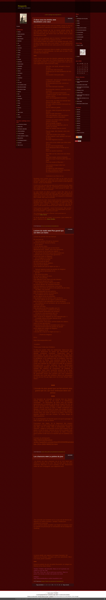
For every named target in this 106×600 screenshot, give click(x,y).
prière (19, 105)
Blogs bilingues (20, 38)
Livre (19, 80)
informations (20, 73)
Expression (20, 61)
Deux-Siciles (51, 219)
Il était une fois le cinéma (81, 27)
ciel (18, 43)
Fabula (78, 25)
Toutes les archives (80, 132)
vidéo (19, 114)
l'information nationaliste (22, 128)
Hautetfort (56, 592)
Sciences (19, 107)
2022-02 (78, 125)
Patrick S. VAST (80, 45)
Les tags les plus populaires (64, 594)
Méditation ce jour (80, 90)
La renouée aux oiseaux (22, 124)
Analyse (19, 31)
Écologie (19, 59)
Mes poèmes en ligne (22, 89)
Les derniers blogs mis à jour (41, 594)
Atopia (78, 20)
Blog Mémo (20, 36)
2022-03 (78, 123)
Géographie (20, 66)
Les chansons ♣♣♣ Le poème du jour (48, 456)
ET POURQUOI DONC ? (22, 140)
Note (18, 93)
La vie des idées (80, 32)
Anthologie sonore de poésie (82, 18)
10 (59, 584)
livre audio (20, 82)
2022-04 (78, 121)
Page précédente (40, 584)
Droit (18, 57)
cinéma (19, 45)
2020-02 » (59, 14)
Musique (19, 91)
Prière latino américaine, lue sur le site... (83, 98)
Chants (78, 79)
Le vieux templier (21, 133)
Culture (19, 52)
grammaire (20, 68)
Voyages (19, 116)
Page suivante (66, 584)
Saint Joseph (79, 101)
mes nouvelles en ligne (22, 84)
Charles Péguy (80, 92)
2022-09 (78, 109)
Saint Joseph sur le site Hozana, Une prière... (83, 87)
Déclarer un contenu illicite (32, 596)
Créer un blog (50, 592)
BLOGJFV (20, 142)
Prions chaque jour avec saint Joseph (82, 82)
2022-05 (78, 118)
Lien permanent (47, 226)
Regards (22, 6)
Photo (19, 100)
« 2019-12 (46, 14)
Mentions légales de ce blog (43, 596)
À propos (18, 26)
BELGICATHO (20, 138)
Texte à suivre (20, 112)
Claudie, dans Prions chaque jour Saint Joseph (83, 95)
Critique (19, 50)
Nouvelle (19, 96)
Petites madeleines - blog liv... (23, 135)
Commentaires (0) (54, 226)
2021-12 (78, 130)
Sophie (78, 56)
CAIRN (78, 23)
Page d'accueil (53, 14)
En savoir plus (77, 598)
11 (61, 584)
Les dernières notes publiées (53, 594)
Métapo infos (20, 126)
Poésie (19, 103)
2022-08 (78, 111)
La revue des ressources (81, 30)
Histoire (19, 70)
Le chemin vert (80, 34)
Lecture (19, 75)
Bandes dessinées (21, 34)
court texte (20, 47)
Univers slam (79, 39)
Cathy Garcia (43, 214)
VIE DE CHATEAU (21, 131)
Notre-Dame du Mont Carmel (82, 103)
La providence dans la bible (82, 84)
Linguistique (20, 77)
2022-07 (78, 114)
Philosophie (20, 98)
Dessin (19, 54)
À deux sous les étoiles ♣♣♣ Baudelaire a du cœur (45, 21)
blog (77, 596)
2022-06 (78, 116)
